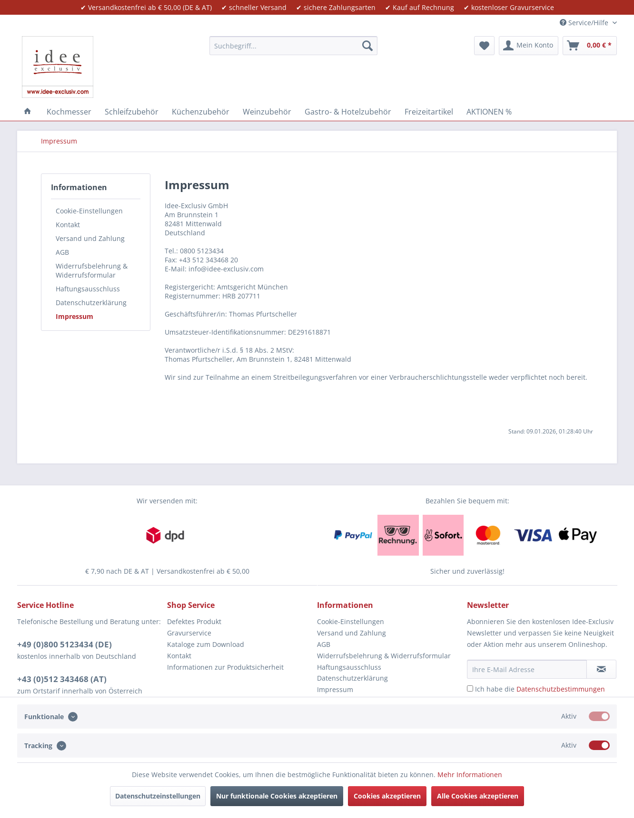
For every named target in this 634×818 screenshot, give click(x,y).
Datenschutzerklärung (91, 302)
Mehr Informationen (469, 774)
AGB (62, 252)
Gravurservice (189, 632)
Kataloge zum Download (205, 644)
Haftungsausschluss (88, 288)
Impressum (74, 316)
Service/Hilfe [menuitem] (585, 22)
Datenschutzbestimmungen (560, 688)
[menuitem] (293, 45)
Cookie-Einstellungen (89, 210)
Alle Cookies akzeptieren (477, 795)
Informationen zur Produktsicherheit (225, 667)
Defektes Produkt (194, 621)
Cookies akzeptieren (387, 795)
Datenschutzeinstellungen (157, 795)
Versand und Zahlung (90, 238)
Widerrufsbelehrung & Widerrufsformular (92, 270)
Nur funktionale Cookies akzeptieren (276, 795)
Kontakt (68, 224)
